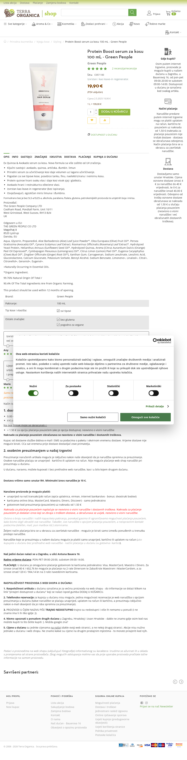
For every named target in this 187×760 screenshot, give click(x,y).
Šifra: (90, 74)
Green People (96, 63)
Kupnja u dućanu (106, 156)
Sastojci (26, 156)
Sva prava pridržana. (47, 746)
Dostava (24, 2)
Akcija (118, 24)
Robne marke (155, 24)
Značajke (41, 156)
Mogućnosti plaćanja (107, 703)
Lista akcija (10, 2)
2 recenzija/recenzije (124, 68)
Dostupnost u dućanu (104, 134)
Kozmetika (67, 24)
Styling (57, 41)
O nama (55, 719)
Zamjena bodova (56, 2)
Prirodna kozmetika (21, 41)
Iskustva (56, 156)
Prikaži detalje (155, 406)
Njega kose (43, 41)
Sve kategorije (15, 24)
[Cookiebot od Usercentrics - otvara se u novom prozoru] (155, 341)
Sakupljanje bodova (62, 707)
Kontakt (74, 2)
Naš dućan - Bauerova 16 (66, 723)
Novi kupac (12, 707)
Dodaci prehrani (94, 24)
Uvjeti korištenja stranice (110, 726)
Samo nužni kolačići (93, 417)
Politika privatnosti (106, 731)
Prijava (10, 703)
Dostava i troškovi (105, 707)
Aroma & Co (42, 24)
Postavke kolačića (105, 735)
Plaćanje (38, 2)
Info (15, 156)
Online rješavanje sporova (111, 715)
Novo (134, 24)
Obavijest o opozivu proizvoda (69, 727)
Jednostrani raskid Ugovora (111, 711)
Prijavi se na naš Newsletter (156, 706)
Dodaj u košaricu (114, 111)
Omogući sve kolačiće (146, 417)
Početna (5, 42)
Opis (6, 156)
